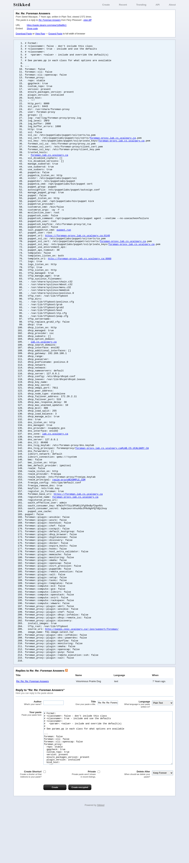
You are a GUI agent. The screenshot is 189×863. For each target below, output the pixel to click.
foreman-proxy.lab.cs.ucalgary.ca (113, 144)
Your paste (29, 753)
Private (83, 825)
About (172, 4)
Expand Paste (55, 33)
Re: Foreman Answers (50, 20)
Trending (141, 4)
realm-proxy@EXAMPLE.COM (68, 508)
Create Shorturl (29, 825)
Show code (32, 28)
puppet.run (64, 242)
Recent (123, 4)
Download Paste (24, 33)
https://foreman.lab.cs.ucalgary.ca (78, 523)
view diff (87, 20)
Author (29, 742)
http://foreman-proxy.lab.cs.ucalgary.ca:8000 (79, 272)
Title (83, 742)
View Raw (40, 33)
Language (137, 744)
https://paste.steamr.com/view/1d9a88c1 (47, 25)
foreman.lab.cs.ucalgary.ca (49, 162)
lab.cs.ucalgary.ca (43, 361)
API (158, 4)
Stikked (21, 4)
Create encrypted (79, 838)
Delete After (137, 825)
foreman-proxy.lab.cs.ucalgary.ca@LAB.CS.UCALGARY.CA (112, 474)
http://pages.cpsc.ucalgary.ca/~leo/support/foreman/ (81, 666)
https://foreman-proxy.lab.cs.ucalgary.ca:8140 (77, 248)
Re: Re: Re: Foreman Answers (32, 721)
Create (106, 4)
